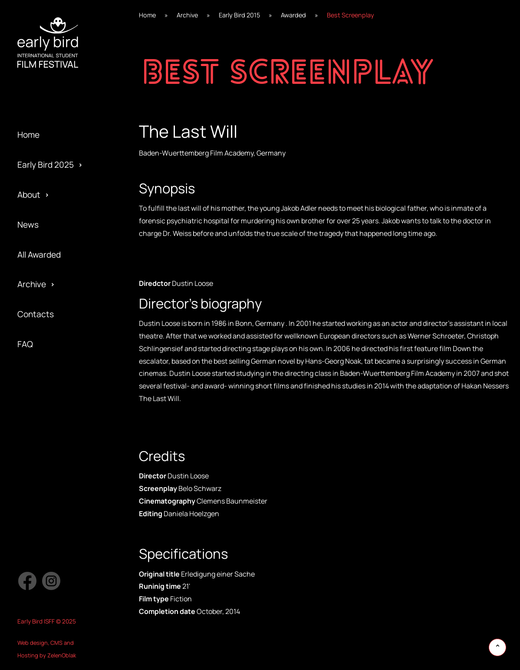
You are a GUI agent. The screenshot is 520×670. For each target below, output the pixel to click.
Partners (34, 379)
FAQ (25, 344)
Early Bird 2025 (45, 164)
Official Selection (49, 364)
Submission (39, 394)
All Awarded (39, 254)
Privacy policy (43, 409)
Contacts (35, 314)
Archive (31, 284)
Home (28, 134)
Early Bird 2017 (44, 364)
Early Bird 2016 (44, 394)
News (28, 224)
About (28, 194)
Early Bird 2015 (44, 424)
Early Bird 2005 (45, 514)
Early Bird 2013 (44, 484)
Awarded (293, 15)
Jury (25, 424)
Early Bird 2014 (44, 454)
